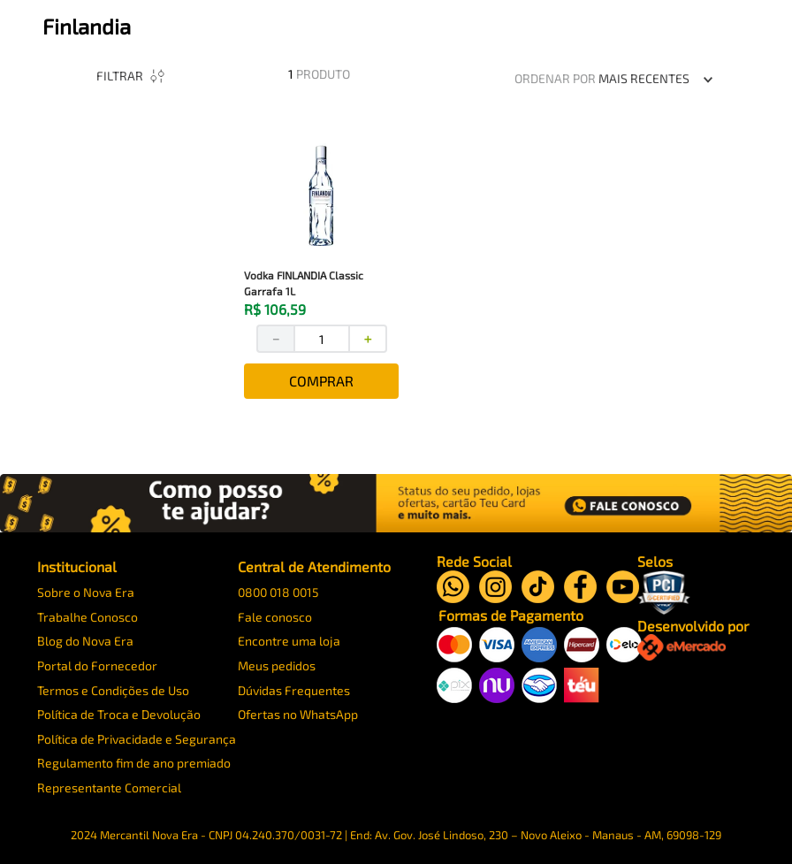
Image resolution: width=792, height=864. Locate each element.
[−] (294, 352)
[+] (388, 352)
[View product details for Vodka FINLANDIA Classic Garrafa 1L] (341, 278)
